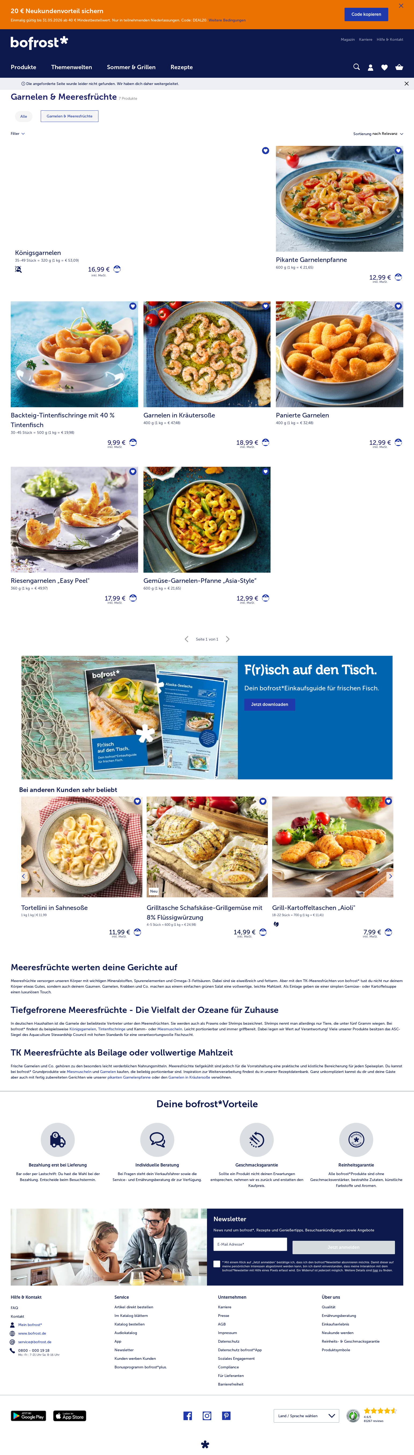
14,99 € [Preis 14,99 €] (241, 940)
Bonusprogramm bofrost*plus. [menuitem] (140, 1372)
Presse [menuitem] (223, 1320)
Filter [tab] (21, 134)
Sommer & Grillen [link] (131, 67)
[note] (315, 684)
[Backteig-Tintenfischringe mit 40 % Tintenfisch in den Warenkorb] (131, 446)
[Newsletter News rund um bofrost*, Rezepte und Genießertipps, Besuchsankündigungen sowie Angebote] (305, 1255)
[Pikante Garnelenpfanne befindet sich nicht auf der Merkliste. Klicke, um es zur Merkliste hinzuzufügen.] (397, 151)
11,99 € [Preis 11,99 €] (116, 940)
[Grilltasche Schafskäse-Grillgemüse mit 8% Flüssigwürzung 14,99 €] (207, 885)
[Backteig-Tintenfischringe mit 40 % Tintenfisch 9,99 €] (74, 388)
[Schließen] (401, 6)
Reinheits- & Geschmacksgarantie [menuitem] (351, 1346)
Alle (23, 116)
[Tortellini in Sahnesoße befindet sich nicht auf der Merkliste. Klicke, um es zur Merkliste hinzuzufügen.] (136, 809)
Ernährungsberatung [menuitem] (339, 1320)
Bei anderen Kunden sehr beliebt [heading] (68, 797)
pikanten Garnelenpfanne (129, 1087)
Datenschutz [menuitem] (228, 1346)
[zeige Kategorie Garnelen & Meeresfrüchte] (69, 116)
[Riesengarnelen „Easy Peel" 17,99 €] (74, 551)
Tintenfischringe (111, 1038)
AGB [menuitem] (222, 1329)
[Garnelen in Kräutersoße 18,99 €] (207, 388)
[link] (69, 43)
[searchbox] (211, 67)
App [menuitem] (117, 1346)
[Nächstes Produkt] (389, 884)
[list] (207, 1165)
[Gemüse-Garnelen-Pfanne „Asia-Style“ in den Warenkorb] (264, 604)
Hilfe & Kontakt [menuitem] (390, 39)
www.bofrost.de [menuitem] (28, 1337)
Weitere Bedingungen (227, 20)
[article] (207, 1031)
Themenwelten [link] (71, 67)
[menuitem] (23, 70)
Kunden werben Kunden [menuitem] (135, 1363)
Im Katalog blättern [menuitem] (131, 1320)
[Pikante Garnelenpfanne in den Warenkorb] (396, 278)
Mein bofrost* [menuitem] (26, 1329)
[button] (366, 14)
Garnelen (108, 1081)
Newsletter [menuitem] (124, 1355)
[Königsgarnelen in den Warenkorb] (115, 270)
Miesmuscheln (169, 1038)
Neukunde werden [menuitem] (337, 1337)
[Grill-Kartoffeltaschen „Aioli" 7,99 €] (332, 885)
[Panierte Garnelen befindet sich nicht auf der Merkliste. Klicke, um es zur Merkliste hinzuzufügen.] (397, 309)
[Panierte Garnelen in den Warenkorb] (396, 446)
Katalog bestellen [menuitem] (129, 1329)
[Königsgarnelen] (141, 225)
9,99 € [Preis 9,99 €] (114, 446)
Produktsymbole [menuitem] (336, 1355)
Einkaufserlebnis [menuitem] (335, 1329)
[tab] (370, 67)
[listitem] (154, 897)
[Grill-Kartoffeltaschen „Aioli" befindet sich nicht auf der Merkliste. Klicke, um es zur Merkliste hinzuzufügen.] (387, 809)
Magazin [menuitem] (348, 39)
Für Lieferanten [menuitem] (231, 1380)
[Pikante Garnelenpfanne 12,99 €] (339, 225)
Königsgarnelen (82, 1038)
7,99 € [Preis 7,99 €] (369, 940)
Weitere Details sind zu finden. (369, 1277)
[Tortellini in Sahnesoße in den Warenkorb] (136, 940)
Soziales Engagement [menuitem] (236, 1363)
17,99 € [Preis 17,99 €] (112, 604)
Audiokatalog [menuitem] (125, 1337)
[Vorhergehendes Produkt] (24, 884)
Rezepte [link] (182, 67)
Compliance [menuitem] (228, 1372)
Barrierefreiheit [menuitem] (230, 1389)
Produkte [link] (23, 67)
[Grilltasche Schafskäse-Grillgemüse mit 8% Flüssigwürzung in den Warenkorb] (261, 940)
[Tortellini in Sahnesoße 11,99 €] (81, 885)
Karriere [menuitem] (365, 39)
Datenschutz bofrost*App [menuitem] (240, 1355)
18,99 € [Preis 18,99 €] (244, 446)
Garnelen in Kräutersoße (188, 1087)
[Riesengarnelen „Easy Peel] (131, 604)
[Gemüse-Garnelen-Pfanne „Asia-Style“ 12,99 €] (207, 551)
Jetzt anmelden (372, 1253)
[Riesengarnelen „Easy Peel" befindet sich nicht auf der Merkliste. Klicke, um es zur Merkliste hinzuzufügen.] (132, 477)
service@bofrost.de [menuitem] (31, 1346)
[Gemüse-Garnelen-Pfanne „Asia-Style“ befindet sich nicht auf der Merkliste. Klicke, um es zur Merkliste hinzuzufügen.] (265, 477)
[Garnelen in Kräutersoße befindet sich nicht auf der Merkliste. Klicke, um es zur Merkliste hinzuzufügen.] (265, 309)
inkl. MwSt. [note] (119, 946)
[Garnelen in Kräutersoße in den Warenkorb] (264, 446)
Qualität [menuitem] (328, 1312)
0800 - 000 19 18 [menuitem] (30, 1354)
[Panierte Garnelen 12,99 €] (339, 388)
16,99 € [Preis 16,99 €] (95, 270)
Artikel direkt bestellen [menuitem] (133, 1312)
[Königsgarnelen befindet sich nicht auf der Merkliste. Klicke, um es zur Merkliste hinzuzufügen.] (265, 151)
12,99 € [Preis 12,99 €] (377, 278)
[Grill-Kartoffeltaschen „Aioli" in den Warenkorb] (387, 940)
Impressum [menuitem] (227, 1337)
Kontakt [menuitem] (17, 1320)
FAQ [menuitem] (14, 1312)
